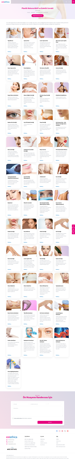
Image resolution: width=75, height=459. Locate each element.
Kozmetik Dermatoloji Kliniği (30, 444)
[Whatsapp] (73, 229)
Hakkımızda (42, 439)
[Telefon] (73, 232)
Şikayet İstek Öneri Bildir (60, 444)
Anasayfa (28, 12)
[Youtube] (68, 431)
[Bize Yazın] (73, 226)
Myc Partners (42, 444)
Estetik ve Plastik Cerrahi (29, 441)
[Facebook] (57, 431)
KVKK (57, 442)
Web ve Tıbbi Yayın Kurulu (60, 446)
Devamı (9, 51)
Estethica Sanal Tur (43, 442)
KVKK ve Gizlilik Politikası (18, 418)
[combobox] (48, 404)
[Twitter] (65, 431)
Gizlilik (57, 439)
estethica (42, 441)
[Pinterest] (62, 431)
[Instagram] (60, 431)
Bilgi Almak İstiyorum (37, 15)
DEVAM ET (50, 422)
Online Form (58, 441)
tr (70, 1)
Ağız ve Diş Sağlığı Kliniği (29, 439)
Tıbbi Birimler (33, 12)
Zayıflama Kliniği (27, 448)
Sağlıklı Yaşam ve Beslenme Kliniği (30, 446)
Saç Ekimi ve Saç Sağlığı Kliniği (30, 442)
